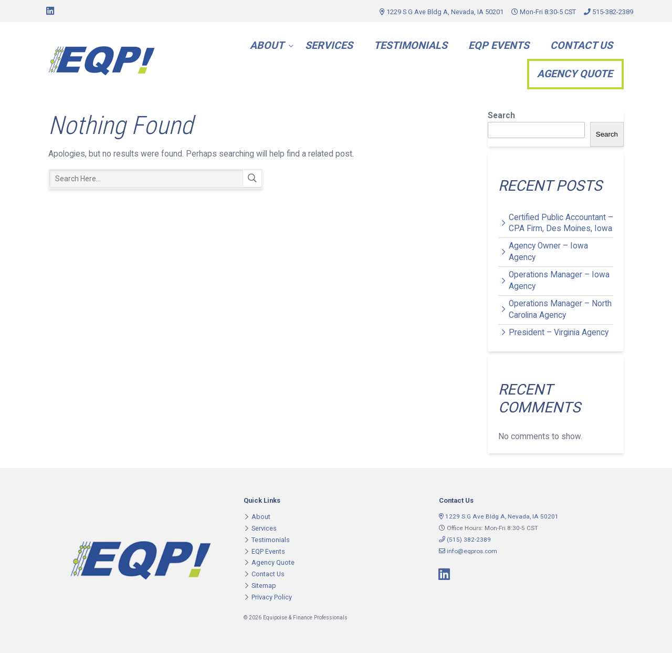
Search (252, 179)
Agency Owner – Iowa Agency (548, 251)
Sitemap (263, 585)
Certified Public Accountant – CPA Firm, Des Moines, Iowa (561, 223)
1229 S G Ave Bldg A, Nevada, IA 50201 (441, 12)
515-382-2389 (608, 12)
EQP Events (498, 45)
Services (329, 45)
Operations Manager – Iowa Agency (559, 280)
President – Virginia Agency (558, 332)
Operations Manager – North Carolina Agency (560, 309)
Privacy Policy (271, 597)
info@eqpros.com (468, 551)
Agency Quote (575, 74)
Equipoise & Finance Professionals (101, 61)
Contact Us (581, 45)
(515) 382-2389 (465, 539)
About (267, 45)
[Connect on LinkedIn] (49, 11)
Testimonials (410, 45)
